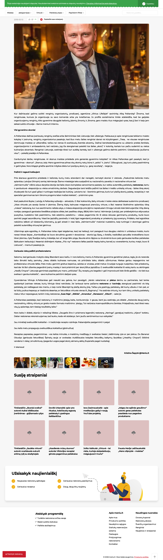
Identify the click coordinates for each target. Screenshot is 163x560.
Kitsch (108, 294)
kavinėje (116, 283)
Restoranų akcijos (143, 521)
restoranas (138, 185)
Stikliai (76, 294)
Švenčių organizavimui (146, 524)
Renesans (98, 294)
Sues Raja (65, 294)
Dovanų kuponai (143, 517)
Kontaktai (113, 544)
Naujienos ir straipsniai (146, 531)
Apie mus (113, 517)
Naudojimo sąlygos (117, 524)
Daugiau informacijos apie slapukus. (101, 3)
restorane (103, 283)
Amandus (86, 294)
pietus (113, 280)
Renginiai (140, 527)
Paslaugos (113, 534)
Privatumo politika (117, 521)
